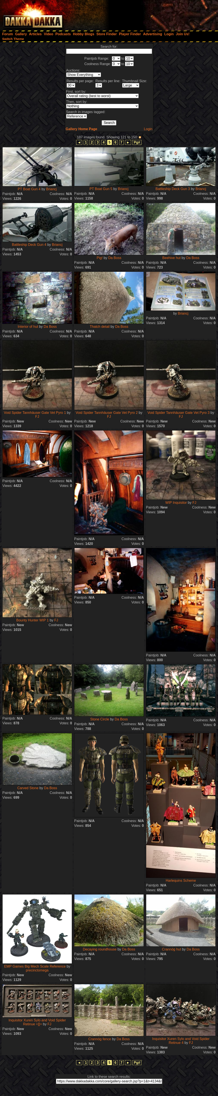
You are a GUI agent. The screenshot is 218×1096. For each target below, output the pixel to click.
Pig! (100, 258)
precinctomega (37, 970)
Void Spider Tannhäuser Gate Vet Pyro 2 (107, 412)
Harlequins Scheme (181, 880)
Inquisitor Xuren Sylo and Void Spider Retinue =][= (37, 1022)
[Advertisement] (159, 14)
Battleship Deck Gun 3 (172, 189)
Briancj (51, 189)
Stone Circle (99, 719)
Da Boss (114, 258)
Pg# (137, 142)
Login (148, 129)
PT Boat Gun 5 (101, 189)
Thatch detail (100, 326)
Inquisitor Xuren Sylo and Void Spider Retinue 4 (180, 1041)
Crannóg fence (99, 1039)
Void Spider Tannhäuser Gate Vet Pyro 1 (35, 412)
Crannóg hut (171, 949)
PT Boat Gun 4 (29, 189)
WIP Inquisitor (176, 502)
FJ (37, 416)
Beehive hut (171, 258)
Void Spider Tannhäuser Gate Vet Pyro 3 (178, 412)
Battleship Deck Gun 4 (29, 244)
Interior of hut (28, 326)
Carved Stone (27, 788)
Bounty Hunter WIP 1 (32, 620)
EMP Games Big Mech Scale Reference (35, 966)
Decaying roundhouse (100, 949)
